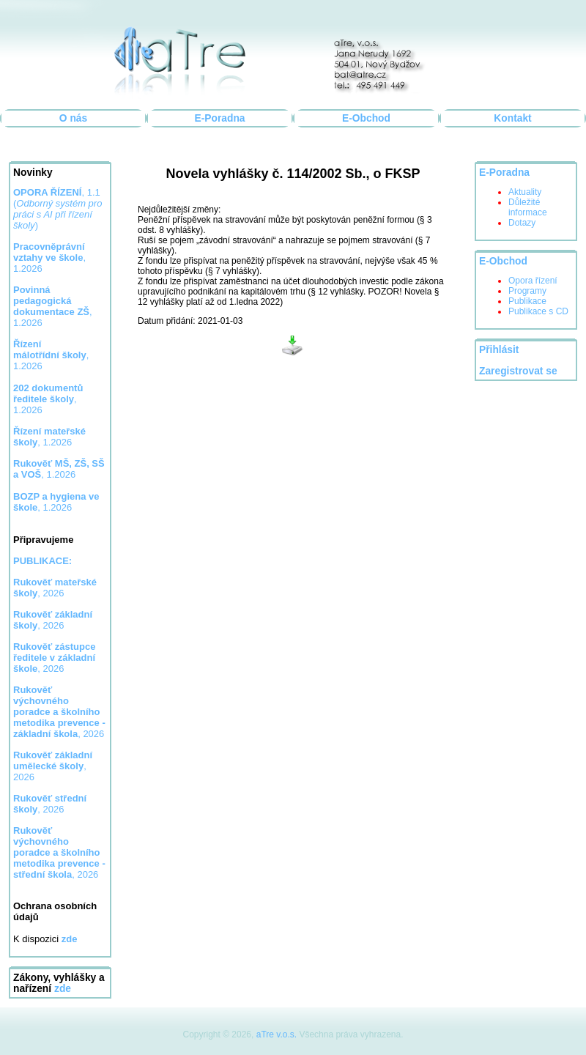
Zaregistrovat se (518, 371)
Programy (527, 291)
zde (62, 988)
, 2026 (55, 588)
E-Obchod (366, 118)
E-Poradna (220, 118)
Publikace (527, 301)
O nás (73, 118)
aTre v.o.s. (276, 1034)
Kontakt (512, 118)
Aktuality (524, 192)
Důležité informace (527, 207)
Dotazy (521, 223)
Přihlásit (499, 349)
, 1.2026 (52, 306)
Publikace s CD (538, 311)
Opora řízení (532, 280)
